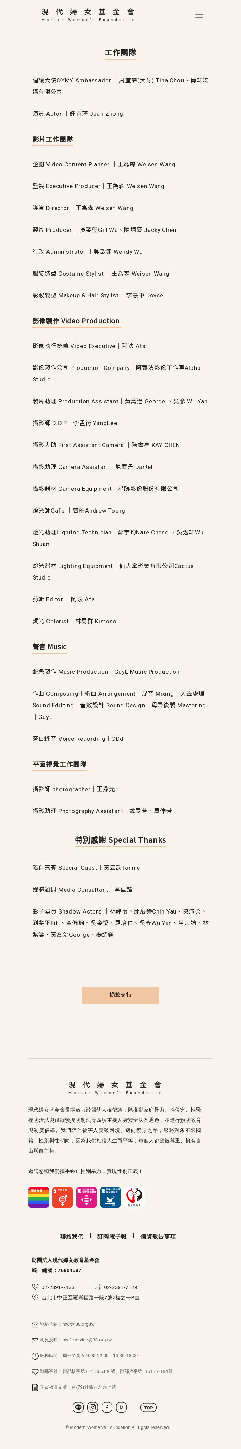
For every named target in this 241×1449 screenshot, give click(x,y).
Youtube (121, 1407)
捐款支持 (120, 995)
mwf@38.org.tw (79, 1324)
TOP (148, 1407)
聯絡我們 (72, 1236)
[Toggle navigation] (199, 15)
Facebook (107, 1407)
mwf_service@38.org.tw (87, 1339)
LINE (78, 1407)
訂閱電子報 (112, 1236)
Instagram (92, 1407)
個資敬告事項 (158, 1236)
